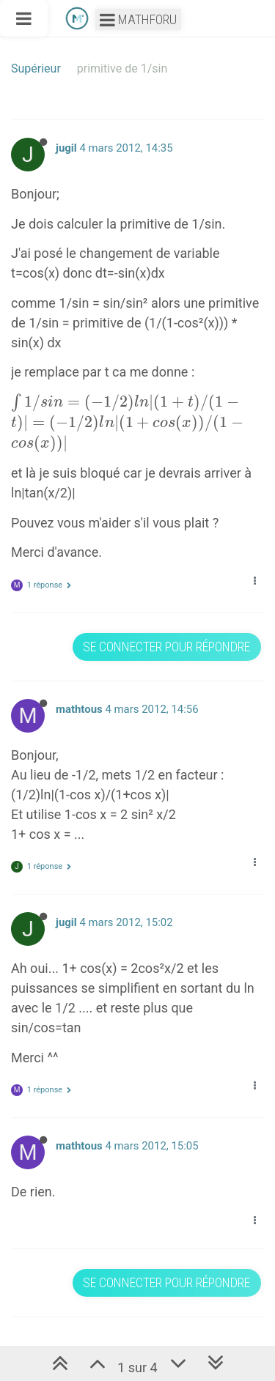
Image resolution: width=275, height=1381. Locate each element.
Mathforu (138, 19)
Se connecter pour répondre (166, 646)
